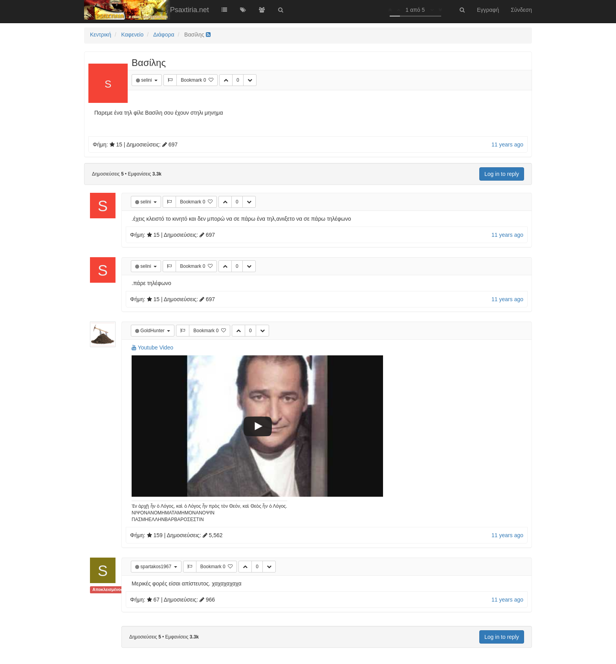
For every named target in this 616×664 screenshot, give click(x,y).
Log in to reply (501, 174)
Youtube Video (152, 347)
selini (147, 80)
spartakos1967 (156, 566)
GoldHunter (153, 330)
